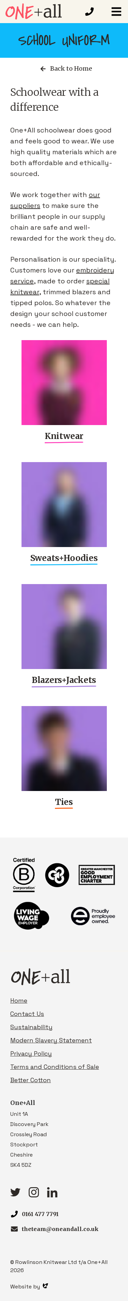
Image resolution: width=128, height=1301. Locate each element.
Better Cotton (30, 1080)
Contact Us (27, 1014)
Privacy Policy (31, 1053)
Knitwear (64, 436)
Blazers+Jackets (64, 680)
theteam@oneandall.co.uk (60, 1229)
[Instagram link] (34, 1195)
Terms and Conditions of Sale (54, 1067)
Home (18, 1000)
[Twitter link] (15, 1194)
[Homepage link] (42, 11)
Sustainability (31, 1027)
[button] (116, 11)
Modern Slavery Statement (51, 1040)
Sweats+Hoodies (64, 558)
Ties (64, 802)
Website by (29, 1286)
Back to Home (65, 69)
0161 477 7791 (40, 1214)
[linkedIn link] (52, 1195)
